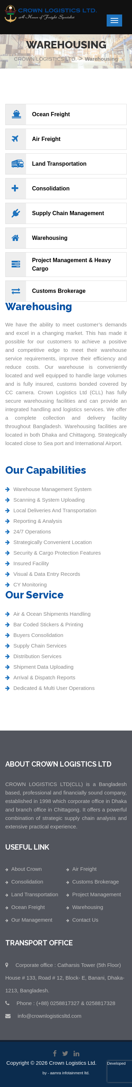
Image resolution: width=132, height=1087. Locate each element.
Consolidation (27, 884)
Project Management (96, 897)
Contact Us (85, 922)
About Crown (26, 871)
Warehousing (87, 909)
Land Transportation (34, 897)
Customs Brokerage (95, 884)
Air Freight (84, 871)
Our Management (31, 922)
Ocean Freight (28, 909)
